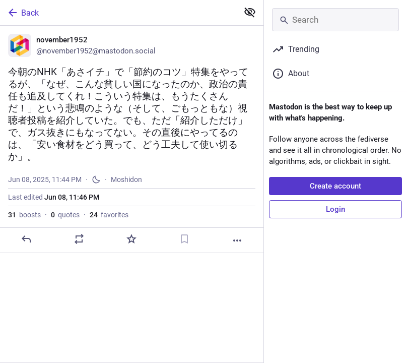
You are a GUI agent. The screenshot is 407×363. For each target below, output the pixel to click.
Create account (335, 186)
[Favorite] (131, 239)
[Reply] (26, 239)
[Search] (335, 19)
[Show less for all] (249, 12)
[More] (237, 240)
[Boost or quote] (79, 239)
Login (335, 209)
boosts (24, 214)
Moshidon (126, 179)
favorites (109, 214)
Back (23, 13)
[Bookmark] (184, 239)
